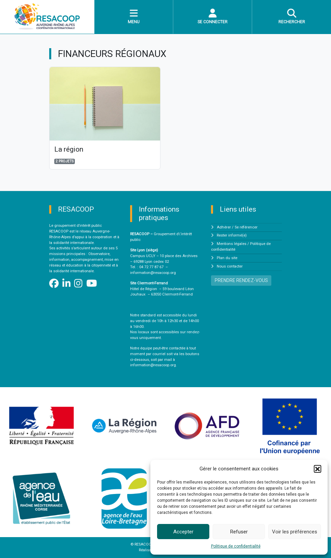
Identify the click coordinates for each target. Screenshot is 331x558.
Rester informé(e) (232, 235)
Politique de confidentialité (236, 546)
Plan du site (227, 258)
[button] (317, 468)
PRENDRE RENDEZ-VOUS (241, 280)
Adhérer (224, 227)
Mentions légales (231, 244)
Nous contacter (230, 266)
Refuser (239, 532)
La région (68, 149)
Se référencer (246, 227)
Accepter (183, 532)
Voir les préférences (294, 532)
